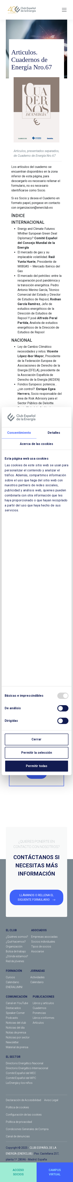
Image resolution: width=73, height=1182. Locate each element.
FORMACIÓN (14, 970)
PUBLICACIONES (43, 996)
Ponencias (39, 1012)
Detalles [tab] (54, 433)
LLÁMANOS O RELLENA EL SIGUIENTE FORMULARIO (36, 897)
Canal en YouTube (17, 1003)
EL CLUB (11, 930)
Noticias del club (16, 1022)
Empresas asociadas (44, 936)
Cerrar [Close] (36, 739)
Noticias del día (15, 1027)
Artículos (38, 1022)
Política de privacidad (19, 1121)
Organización (14, 946)
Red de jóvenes (15, 961)
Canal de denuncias (18, 1136)
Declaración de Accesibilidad (23, 1100)
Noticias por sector (18, 1037)
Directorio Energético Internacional (27, 1068)
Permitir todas (36, 766)
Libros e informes (43, 1017)
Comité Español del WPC (21, 1078)
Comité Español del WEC (21, 1073)
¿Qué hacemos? (16, 941)
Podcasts (12, 1017)
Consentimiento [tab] (19, 433)
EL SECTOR (13, 1056)
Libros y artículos (43, 1003)
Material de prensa (17, 1047)
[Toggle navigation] (64, 10)
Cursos (10, 977)
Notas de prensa (16, 1032)
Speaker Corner (15, 1012)
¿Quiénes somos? (17, 936)
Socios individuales (43, 941)
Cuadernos (39, 1008)
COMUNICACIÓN (16, 996)
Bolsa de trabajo (16, 951)
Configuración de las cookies (24, 1114)
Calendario (12, 982)
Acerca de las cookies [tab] (36, 444)
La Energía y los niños (19, 1082)
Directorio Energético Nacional (24, 1063)
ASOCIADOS (39, 930)
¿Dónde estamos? (17, 956)
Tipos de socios (41, 946)
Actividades (37, 977)
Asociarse (37, 951)
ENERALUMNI (14, 987)
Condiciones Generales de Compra (27, 1129)
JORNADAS (37, 970)
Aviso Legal (51, 1100)
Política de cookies (17, 1107)
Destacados (13, 1008)
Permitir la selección (36, 752)
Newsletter (12, 1042)
